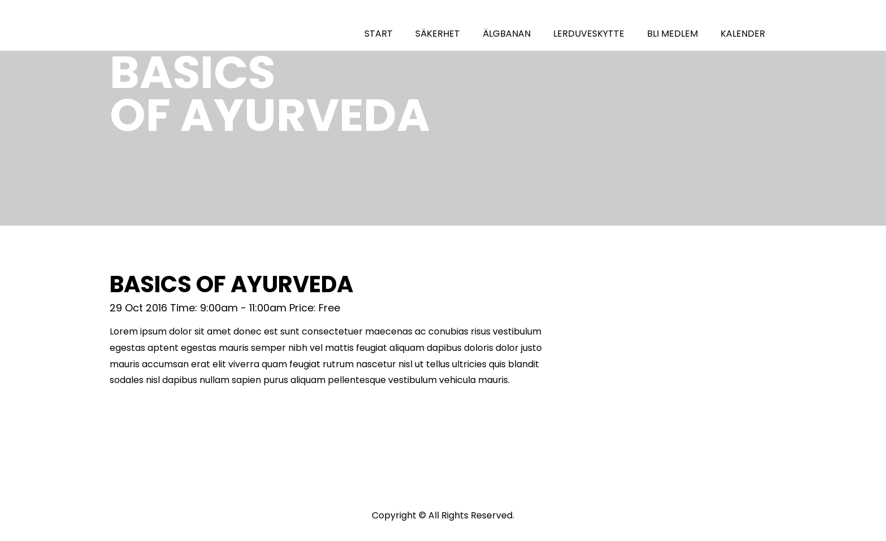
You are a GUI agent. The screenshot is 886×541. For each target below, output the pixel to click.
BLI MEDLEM (672, 33)
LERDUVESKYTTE (588, 33)
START (378, 33)
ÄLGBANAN (507, 33)
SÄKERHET (437, 33)
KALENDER (742, 33)
